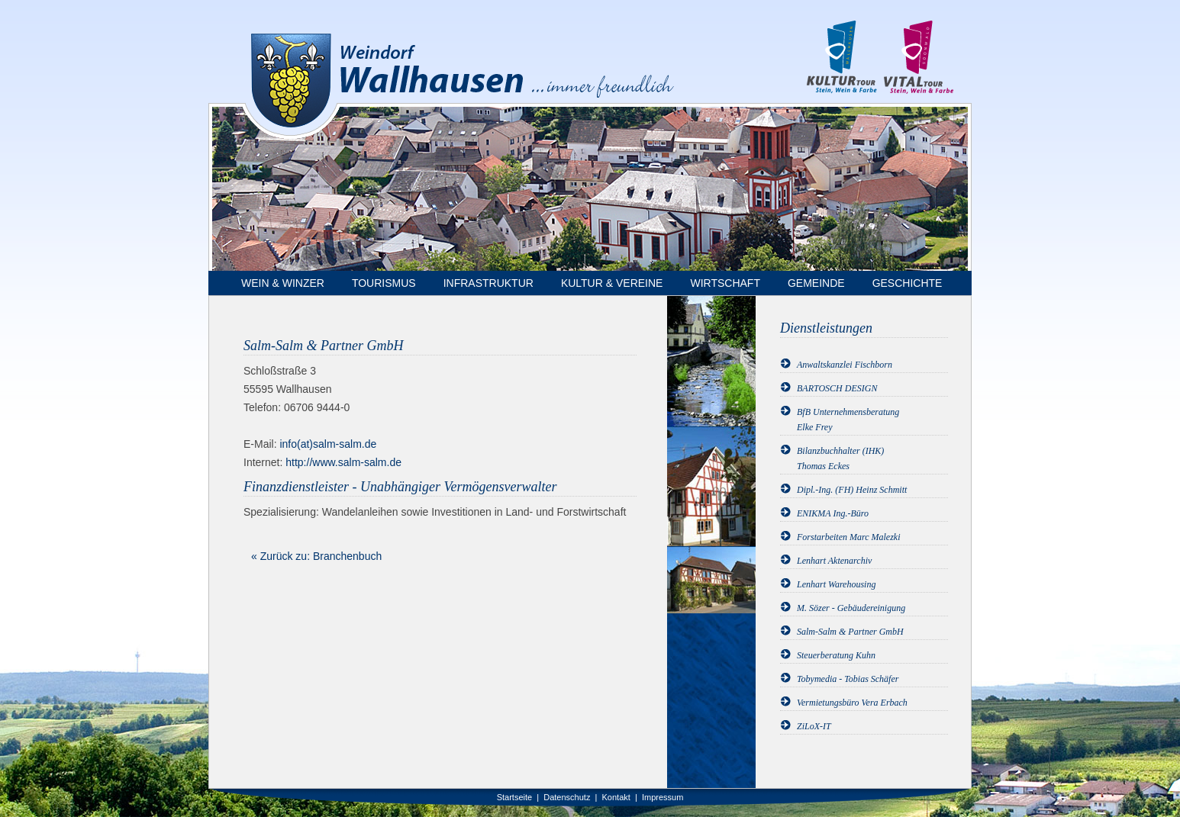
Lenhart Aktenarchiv (834, 560)
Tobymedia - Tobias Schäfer (847, 679)
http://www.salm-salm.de (343, 462)
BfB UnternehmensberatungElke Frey (848, 420)
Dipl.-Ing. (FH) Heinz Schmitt (852, 489)
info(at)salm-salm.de (327, 444)
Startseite (514, 797)
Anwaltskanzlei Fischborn (844, 364)
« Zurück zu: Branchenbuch (316, 556)
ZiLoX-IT (814, 726)
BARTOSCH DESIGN (837, 388)
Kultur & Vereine (612, 283)
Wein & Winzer (282, 283)
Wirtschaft (725, 283)
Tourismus (384, 283)
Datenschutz (566, 797)
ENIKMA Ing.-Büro (833, 513)
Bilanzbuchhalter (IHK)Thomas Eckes (840, 458)
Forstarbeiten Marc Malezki (849, 537)
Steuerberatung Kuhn (836, 655)
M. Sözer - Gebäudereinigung (851, 608)
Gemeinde (816, 283)
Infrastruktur (488, 283)
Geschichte (907, 283)
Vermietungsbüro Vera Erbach (852, 702)
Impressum (662, 797)
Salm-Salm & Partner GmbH (850, 631)
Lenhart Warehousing (836, 584)
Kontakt (616, 797)
